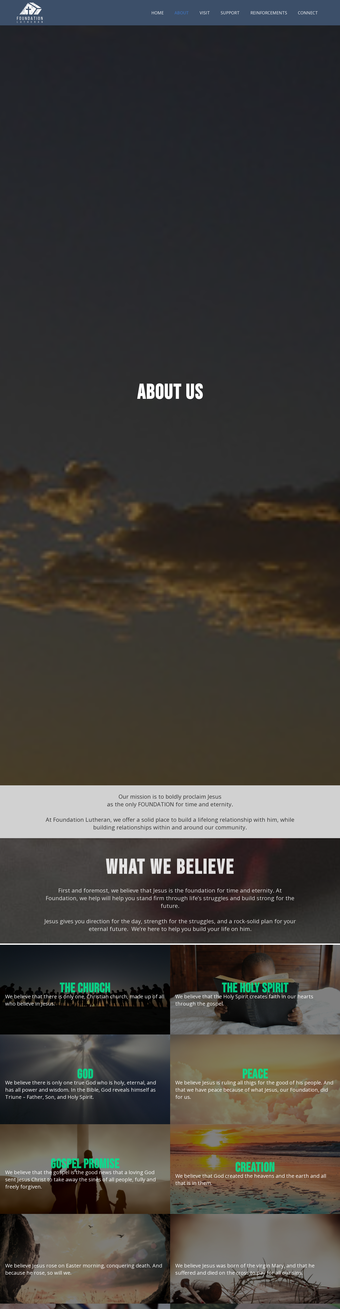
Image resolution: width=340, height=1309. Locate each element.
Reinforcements (268, 13)
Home (157, 13)
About (181, 13)
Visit (205, 13)
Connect (308, 13)
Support (230, 13)
